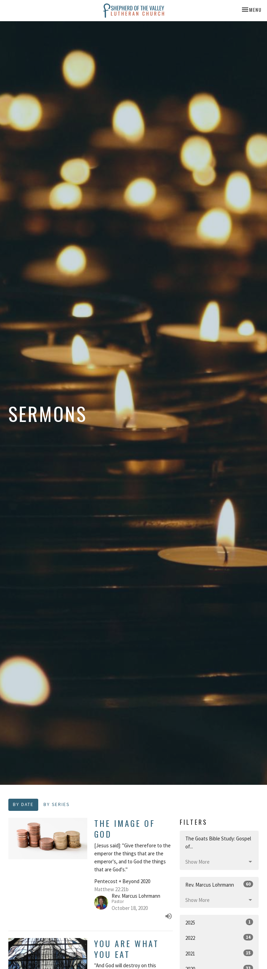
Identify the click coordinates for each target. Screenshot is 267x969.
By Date (23, 804)
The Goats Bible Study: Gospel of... (218, 842)
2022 (219, 937)
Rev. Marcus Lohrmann (219, 884)
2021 (219, 953)
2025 (219, 922)
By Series (56, 804)
